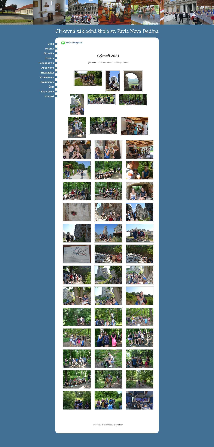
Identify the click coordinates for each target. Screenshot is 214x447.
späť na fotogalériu (74, 43)
